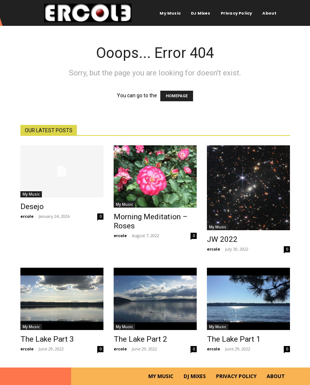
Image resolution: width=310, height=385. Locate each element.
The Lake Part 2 (140, 339)
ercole (27, 216)
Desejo (32, 206)
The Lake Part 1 (233, 339)
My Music (31, 194)
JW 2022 (222, 239)
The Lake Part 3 (47, 339)
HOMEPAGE (177, 96)
